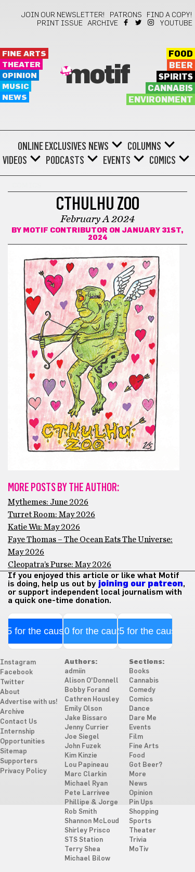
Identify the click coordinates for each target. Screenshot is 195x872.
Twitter (139, 22)
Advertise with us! (29, 702)
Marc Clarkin (85, 774)
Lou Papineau (86, 765)
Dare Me (143, 718)
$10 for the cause (90, 631)
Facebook (127, 22)
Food (180, 54)
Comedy (142, 690)
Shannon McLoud (91, 821)
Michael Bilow (87, 858)
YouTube (176, 23)
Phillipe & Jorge (91, 802)
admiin (74, 671)
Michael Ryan (86, 783)
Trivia (138, 840)
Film (136, 737)
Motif (97, 75)
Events (117, 160)
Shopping (144, 812)
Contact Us (18, 722)
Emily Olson (83, 709)
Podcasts (65, 160)
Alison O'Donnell (91, 680)
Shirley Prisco (87, 830)
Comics (162, 160)
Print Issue (60, 23)
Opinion (19, 76)
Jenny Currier (86, 727)
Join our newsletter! (63, 15)
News (14, 97)
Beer (181, 65)
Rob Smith (80, 812)
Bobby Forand (87, 690)
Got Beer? (145, 765)
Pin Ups (141, 802)
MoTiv (138, 849)
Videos (15, 160)
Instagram (151, 22)
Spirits (176, 77)
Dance (139, 709)
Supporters (18, 761)
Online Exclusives (52, 146)
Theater (21, 65)
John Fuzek (82, 746)
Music (15, 87)
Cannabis (170, 88)
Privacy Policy (23, 771)
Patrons (126, 15)
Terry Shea (82, 849)
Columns (144, 146)
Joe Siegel (81, 737)
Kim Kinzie (80, 755)
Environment (160, 100)
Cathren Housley (91, 699)
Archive (102, 23)
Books (139, 671)
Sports (140, 821)
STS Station (83, 840)
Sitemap (13, 751)
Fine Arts (24, 54)
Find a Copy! (169, 15)
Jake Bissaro (85, 718)
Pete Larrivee (87, 793)
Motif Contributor (65, 230)
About (10, 692)
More (137, 774)
